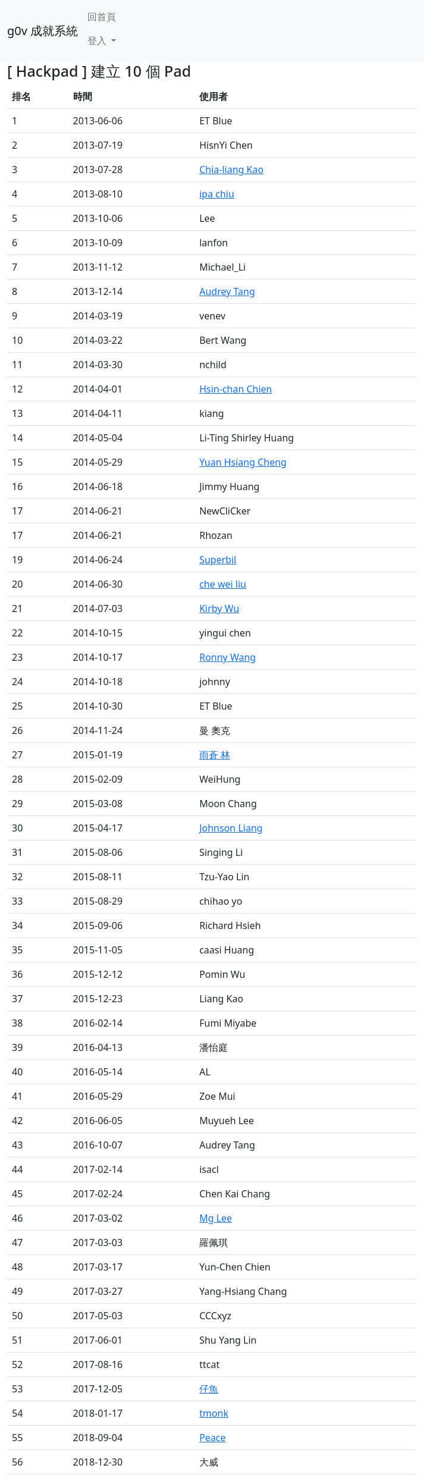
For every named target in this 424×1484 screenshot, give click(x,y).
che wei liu (222, 584)
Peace (212, 1437)
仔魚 (208, 1388)
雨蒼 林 (214, 754)
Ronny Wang (227, 657)
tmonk (213, 1413)
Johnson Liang (230, 827)
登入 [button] (98, 40)
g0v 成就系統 (42, 31)
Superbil (217, 559)
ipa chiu (216, 193)
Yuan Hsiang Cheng (243, 462)
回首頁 (101, 16)
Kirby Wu (219, 608)
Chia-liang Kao (231, 169)
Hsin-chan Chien (235, 389)
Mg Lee (215, 1218)
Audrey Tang (227, 291)
